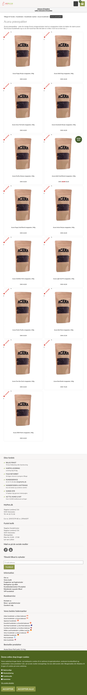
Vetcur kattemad (21, 633)
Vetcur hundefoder (9, 633)
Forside (12, 17)
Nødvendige (7, 670)
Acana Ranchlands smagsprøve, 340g (64, 381)
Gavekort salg (8, 605)
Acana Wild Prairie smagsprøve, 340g (23, 432)
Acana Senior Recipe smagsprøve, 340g (63, 227)
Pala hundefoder (8, 637)
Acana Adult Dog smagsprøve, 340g (63, 73)
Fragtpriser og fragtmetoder (13, 582)
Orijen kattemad (21, 616)
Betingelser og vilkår (11, 584)
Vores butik (8, 580)
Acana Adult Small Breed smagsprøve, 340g (63, 176)
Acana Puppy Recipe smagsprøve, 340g (23, 73)
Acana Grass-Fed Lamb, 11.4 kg (15, 649)
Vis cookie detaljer (7, 683)
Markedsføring (8, 673)
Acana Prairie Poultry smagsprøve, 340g (23, 330)
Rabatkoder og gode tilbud (13, 589)
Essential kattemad (23, 623)
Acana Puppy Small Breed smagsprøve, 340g (23, 227)
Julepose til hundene (43, 9)
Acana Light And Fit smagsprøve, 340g (63, 278)
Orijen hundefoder (9, 616)
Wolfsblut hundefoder (10, 635)
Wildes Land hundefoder (11, 630)
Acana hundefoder (9, 618)
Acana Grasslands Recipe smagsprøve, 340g (64, 124)
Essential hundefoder (10, 623)
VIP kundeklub (9, 591)
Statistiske (7, 679)
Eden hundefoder (9, 640)
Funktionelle (7, 676)
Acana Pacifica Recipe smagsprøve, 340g (23, 176)
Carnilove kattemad (24, 628)
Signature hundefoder (10, 621)
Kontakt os (7, 601)
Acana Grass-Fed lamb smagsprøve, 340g (23, 124)
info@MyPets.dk (21, 482)
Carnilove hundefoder (10, 628)
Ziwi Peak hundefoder (10, 625)
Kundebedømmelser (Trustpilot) (14, 587)
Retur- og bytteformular (12, 603)
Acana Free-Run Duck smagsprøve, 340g (23, 381)
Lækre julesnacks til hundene (43, 10)
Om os (6, 578)
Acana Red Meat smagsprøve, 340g (63, 330)
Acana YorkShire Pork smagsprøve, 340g (23, 278)
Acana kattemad (21, 618)
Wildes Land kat (24, 630)
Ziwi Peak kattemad (24, 625)
